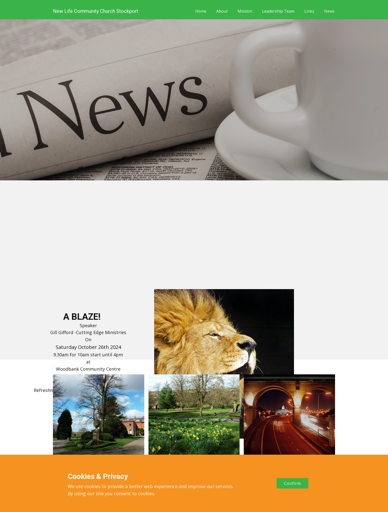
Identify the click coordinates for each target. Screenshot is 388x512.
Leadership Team (278, 11)
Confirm (292, 483)
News (329, 11)
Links (309, 11)
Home (200, 11)
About (222, 11)
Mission (245, 11)
